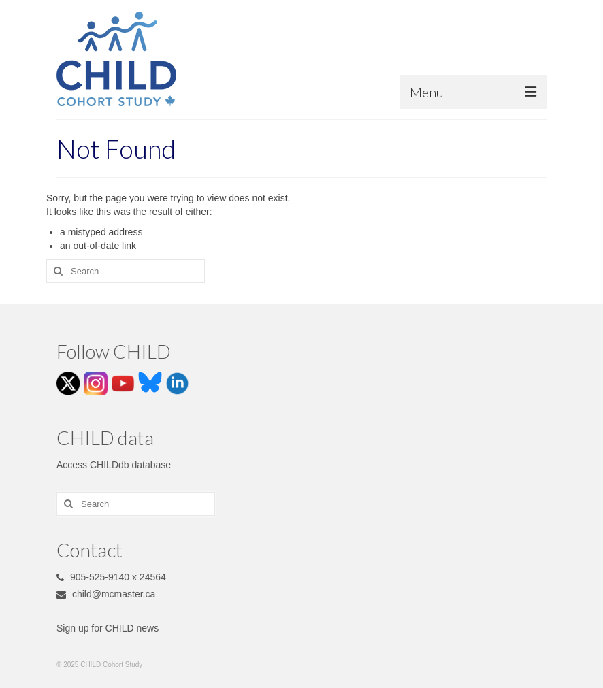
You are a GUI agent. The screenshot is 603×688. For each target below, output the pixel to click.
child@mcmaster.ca (105, 594)
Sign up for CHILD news (107, 628)
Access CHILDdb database (113, 464)
